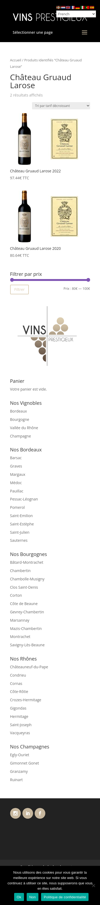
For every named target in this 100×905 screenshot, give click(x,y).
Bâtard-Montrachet (26, 562)
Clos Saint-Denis (24, 587)
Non (32, 897)
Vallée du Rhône (24, 427)
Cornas (16, 683)
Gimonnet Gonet (24, 763)
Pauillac (16, 491)
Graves (16, 466)
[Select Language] (76, 13)
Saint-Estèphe (22, 523)
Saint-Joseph (21, 724)
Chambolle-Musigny (27, 578)
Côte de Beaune (24, 603)
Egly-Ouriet (19, 754)
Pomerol (17, 507)
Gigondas (18, 708)
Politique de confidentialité (65, 897)
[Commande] (61, 105)
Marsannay (20, 620)
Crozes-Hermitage (25, 699)
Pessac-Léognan (24, 499)
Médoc (16, 482)
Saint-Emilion (21, 515)
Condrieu (18, 675)
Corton (16, 595)
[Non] (93, 885)
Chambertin (20, 570)
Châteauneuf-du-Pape (29, 666)
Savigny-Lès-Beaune (27, 644)
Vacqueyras (20, 732)
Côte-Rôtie (19, 691)
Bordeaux (18, 411)
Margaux (17, 474)
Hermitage (19, 716)
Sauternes (19, 540)
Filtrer (19, 289)
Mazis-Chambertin (26, 628)
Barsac (16, 457)
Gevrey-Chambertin (27, 611)
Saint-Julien (20, 532)
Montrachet (20, 636)
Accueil (15, 60)
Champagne (20, 436)
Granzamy (19, 771)
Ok (19, 897)
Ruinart (16, 779)
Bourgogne (19, 419)
